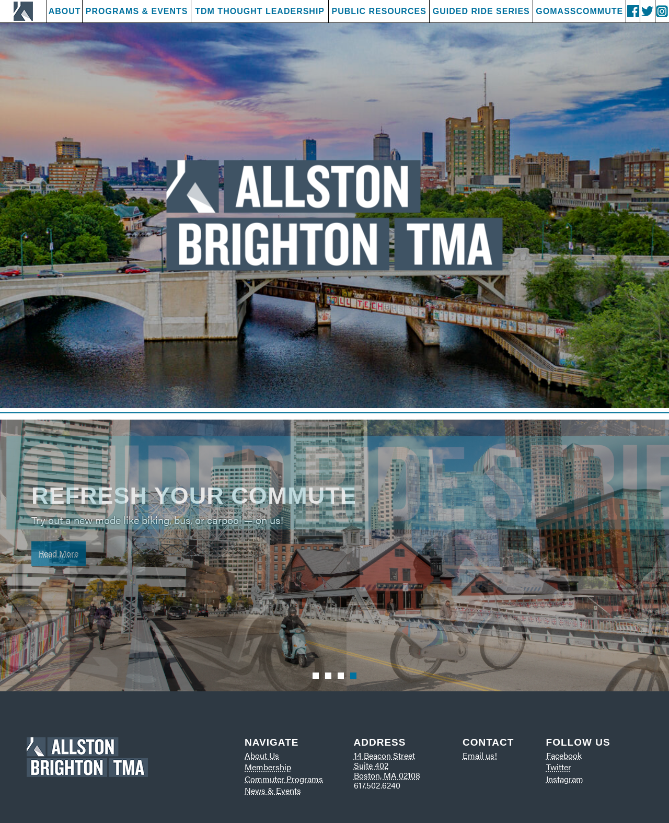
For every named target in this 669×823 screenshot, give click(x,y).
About (65, 11)
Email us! (480, 755)
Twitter (558, 767)
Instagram (564, 779)
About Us (262, 755)
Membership (268, 767)
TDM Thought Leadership (260, 11)
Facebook (564, 755)
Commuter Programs (284, 779)
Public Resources (378, 11)
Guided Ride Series (481, 11)
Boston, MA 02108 (387, 775)
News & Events (273, 790)
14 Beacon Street (384, 755)
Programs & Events (137, 11)
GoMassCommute (579, 11)
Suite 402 (371, 765)
